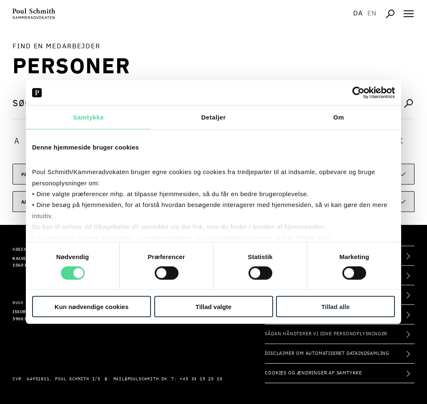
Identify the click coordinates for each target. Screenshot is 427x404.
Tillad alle (335, 306)
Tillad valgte (213, 306)
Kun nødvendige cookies (92, 306)
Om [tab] (338, 117)
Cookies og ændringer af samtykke (313, 373)
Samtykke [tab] (88, 117)
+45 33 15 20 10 (201, 379)
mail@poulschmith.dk (140, 379)
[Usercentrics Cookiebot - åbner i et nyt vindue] (358, 93)
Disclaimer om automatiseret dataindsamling (327, 353)
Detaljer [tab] (213, 117)
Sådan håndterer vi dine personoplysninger (326, 334)
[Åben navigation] (408, 14)
